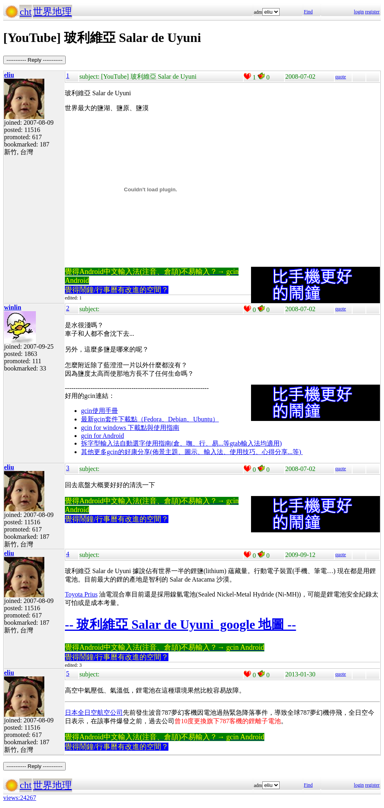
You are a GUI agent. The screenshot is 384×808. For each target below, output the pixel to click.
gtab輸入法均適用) (256, 443)
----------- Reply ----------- (34, 60)
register (372, 12)
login (359, 12)
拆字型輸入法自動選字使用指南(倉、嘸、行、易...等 (155, 443)
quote (340, 77)
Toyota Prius (81, 594)
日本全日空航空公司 (94, 712)
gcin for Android (102, 435)
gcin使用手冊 (99, 410)
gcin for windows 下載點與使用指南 (130, 427)
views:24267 (19, 797)
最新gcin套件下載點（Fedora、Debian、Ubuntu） (150, 419)
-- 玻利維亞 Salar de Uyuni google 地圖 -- (180, 624)
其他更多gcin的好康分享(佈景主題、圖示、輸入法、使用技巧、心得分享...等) (192, 451)
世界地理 (52, 11)
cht (25, 11)
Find (308, 12)
